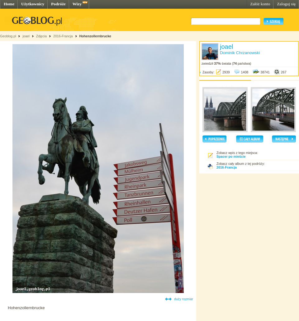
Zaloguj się (286, 4)
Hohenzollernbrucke (95, 36)
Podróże (58, 4)
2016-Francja (63, 36)
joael (26, 36)
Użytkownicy (32, 4)
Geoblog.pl (8, 36)
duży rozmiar (183, 299)
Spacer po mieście (231, 156)
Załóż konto (260, 4)
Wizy (77, 4)
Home (9, 4)
